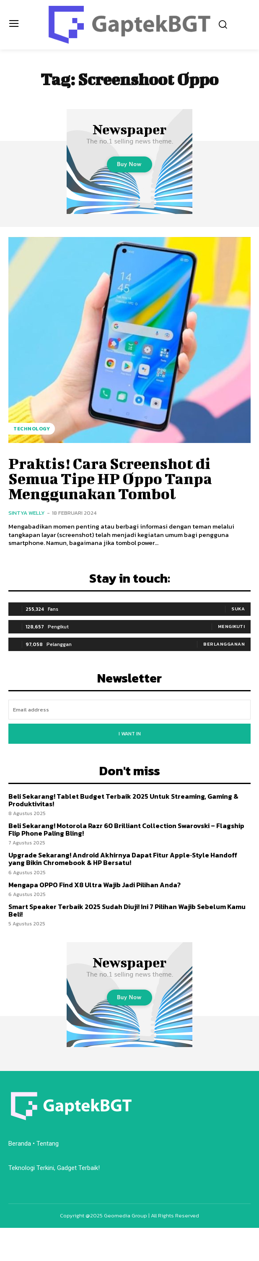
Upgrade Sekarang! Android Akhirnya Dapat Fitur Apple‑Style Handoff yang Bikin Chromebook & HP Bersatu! (122, 859)
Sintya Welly (26, 513)
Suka (238, 608)
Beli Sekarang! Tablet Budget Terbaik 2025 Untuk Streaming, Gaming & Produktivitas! (123, 800)
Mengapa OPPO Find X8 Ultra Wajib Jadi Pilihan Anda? (94, 885)
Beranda (19, 1143)
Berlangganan (224, 644)
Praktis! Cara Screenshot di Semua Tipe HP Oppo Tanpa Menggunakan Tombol (110, 478)
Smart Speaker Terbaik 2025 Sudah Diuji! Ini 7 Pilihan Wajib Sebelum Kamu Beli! (127, 910)
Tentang (48, 1143)
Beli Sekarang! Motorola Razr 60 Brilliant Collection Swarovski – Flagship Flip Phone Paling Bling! (126, 829)
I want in (130, 733)
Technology (31, 428)
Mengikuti (231, 626)
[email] (129, 709)
